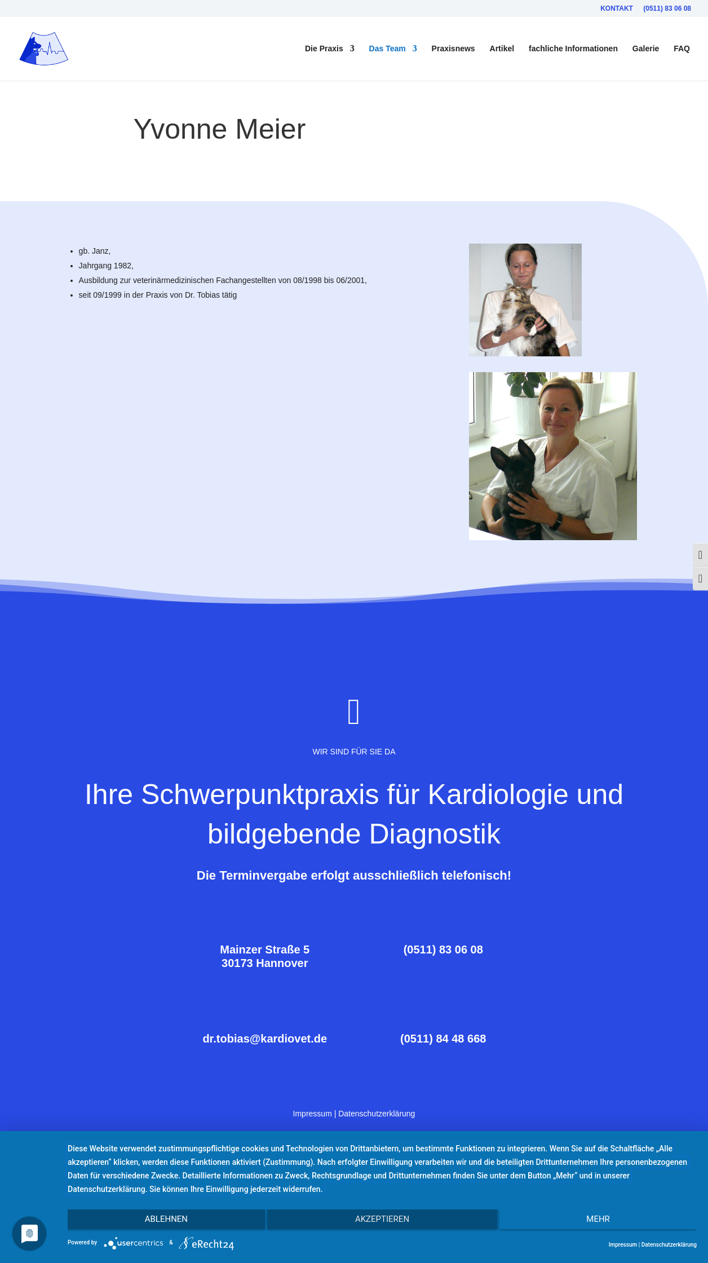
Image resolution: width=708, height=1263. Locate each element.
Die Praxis (324, 49)
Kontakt (616, 8)
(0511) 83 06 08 (667, 8)
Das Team (387, 49)
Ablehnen (161, 1222)
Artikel (502, 49)
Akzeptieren (382, 1222)
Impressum (312, 1112)
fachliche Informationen (573, 49)
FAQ (682, 49)
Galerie (645, 49)
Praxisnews (453, 49)
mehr (603, 1222)
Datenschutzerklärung (376, 1112)
